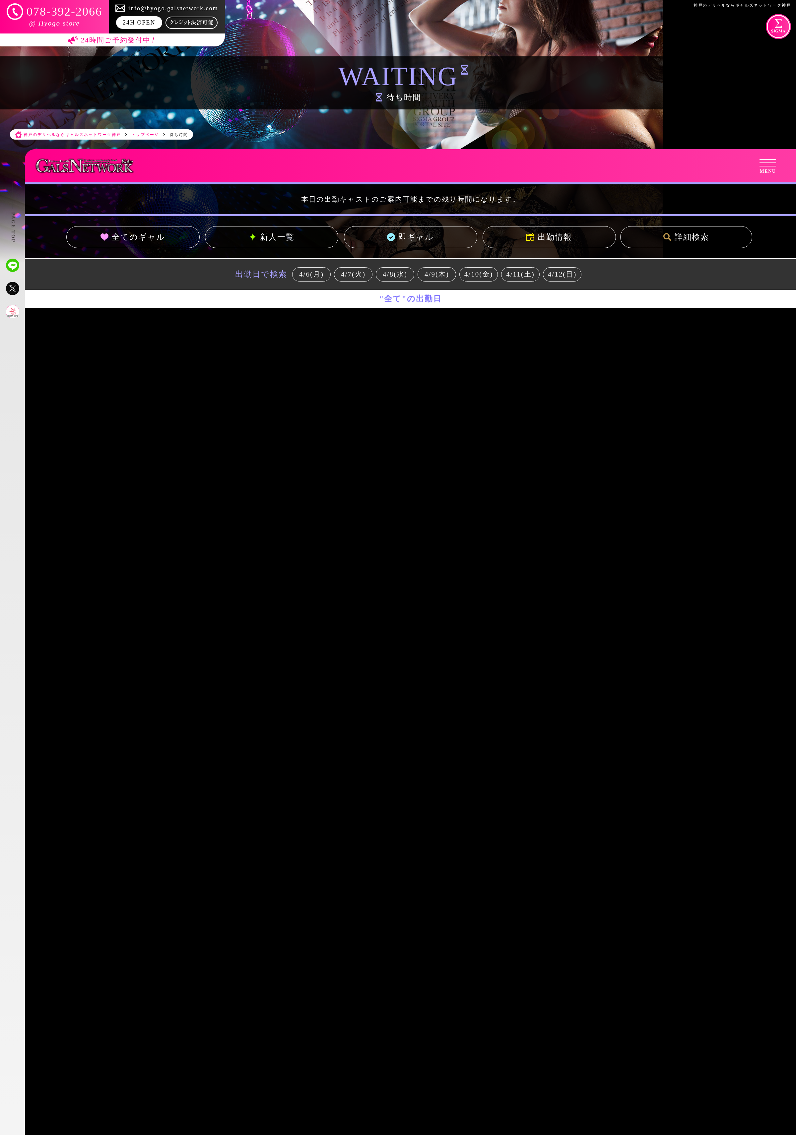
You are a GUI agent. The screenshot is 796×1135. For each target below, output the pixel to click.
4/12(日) (562, 274)
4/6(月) (311, 274)
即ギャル (410, 237)
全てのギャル (132, 237)
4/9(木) (437, 274)
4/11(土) (520, 274)
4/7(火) (353, 274)
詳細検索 (686, 237)
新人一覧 (272, 237)
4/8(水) (395, 274)
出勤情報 (549, 237)
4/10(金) (478, 274)
